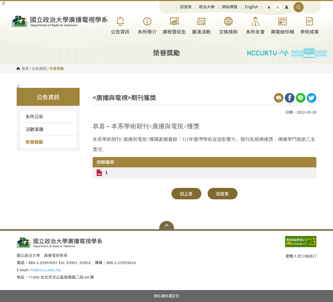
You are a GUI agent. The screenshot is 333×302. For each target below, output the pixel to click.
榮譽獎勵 (34, 142)
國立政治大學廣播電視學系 (17, 18)
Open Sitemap (166, 225)
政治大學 (207, 7)
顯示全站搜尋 (298, 7)
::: (18, 86)
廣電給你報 (282, 25)
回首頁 (186, 7)
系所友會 (255, 25)
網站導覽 (230, 7)
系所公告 (34, 116)
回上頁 (186, 194)
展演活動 (201, 25)
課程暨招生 (174, 25)
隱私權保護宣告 (166, 295)
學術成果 (309, 25)
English (251, 7)
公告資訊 (120, 25)
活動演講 (34, 129)
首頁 (25, 68)
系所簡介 (147, 25)
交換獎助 (228, 25)
